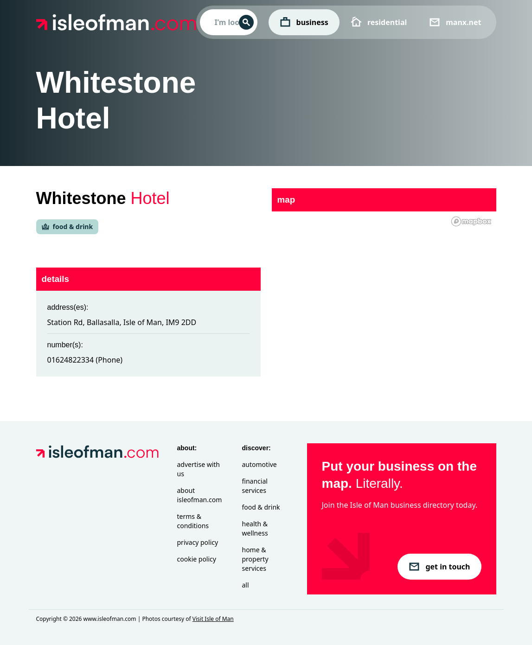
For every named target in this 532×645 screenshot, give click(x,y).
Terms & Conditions (193, 521)
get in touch (439, 566)
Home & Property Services (255, 559)
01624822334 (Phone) (85, 360)
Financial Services (255, 486)
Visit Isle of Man (213, 619)
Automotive (259, 464)
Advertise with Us (198, 469)
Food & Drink (261, 507)
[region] (384, 285)
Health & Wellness (255, 528)
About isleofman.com (199, 495)
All (245, 585)
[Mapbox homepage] (471, 221)
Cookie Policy (196, 559)
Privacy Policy (197, 542)
